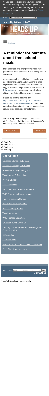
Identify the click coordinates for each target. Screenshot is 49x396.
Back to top (9, 119)
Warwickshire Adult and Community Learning (22, 245)
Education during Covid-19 (14, 223)
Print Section (11, 121)
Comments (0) (38, 121)
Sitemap (36, 119)
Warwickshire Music (11, 213)
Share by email (11, 124)
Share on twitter (27, 124)
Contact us (40, 273)
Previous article (12, 131)
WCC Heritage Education (13, 218)
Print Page (22, 119)
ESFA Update (8, 235)
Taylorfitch (5, 281)
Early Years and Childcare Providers (18, 189)
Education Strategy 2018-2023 (15, 161)
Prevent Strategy (9, 180)
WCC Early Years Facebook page (17, 194)
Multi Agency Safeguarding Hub (16, 170)
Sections (9, 42)
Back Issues (7, 270)
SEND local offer (9, 185)
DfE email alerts (9, 240)
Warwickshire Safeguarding (14, 175)
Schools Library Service (12, 208)
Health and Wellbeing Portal (14, 204)
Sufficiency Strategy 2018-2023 (16, 166)
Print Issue (25, 121)
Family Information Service (14, 199)
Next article (39, 131)
